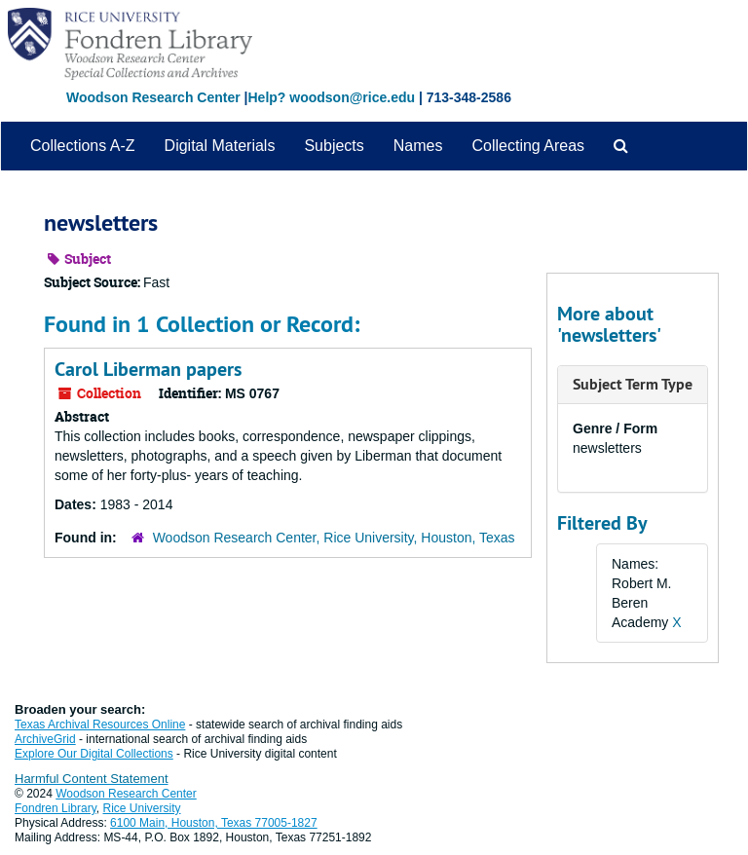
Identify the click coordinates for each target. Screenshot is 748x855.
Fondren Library (55, 808)
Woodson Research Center (153, 97)
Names (418, 145)
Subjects (333, 145)
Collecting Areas (527, 145)
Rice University (142, 808)
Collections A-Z (82, 145)
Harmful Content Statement (91, 778)
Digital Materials (220, 145)
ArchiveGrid (45, 739)
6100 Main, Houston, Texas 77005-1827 (214, 823)
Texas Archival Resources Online (100, 724)
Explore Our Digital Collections (94, 754)
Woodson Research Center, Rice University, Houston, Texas (334, 537)
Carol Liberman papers (148, 369)
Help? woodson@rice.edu (331, 97)
